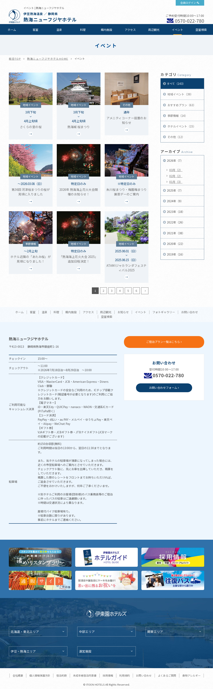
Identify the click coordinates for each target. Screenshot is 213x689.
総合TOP (15, 59)
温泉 (59, 30)
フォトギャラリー (163, 312)
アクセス (130, 30)
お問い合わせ (189, 312)
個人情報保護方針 (39, 675)
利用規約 (124, 675)
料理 (83, 30)
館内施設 (106, 30)
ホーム (12, 30)
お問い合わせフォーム (163, 388)
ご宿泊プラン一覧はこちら (163, 342)
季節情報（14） (177, 116)
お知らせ (123, 312)
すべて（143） (176, 84)
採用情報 (108, 675)
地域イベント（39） (180, 94)
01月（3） (176, 182)
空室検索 (201, 30)
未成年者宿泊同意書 (84, 675)
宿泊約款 (61, 675)
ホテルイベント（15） (181, 126)
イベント (177, 30)
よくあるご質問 (167, 675)
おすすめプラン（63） (181, 105)
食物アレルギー (191, 675)
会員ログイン (188, 3)
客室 (35, 30)
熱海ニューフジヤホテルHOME (47, 59)
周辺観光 (153, 30)
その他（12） (176, 137)
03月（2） (176, 170)
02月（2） (176, 176)
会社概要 (18, 675)
